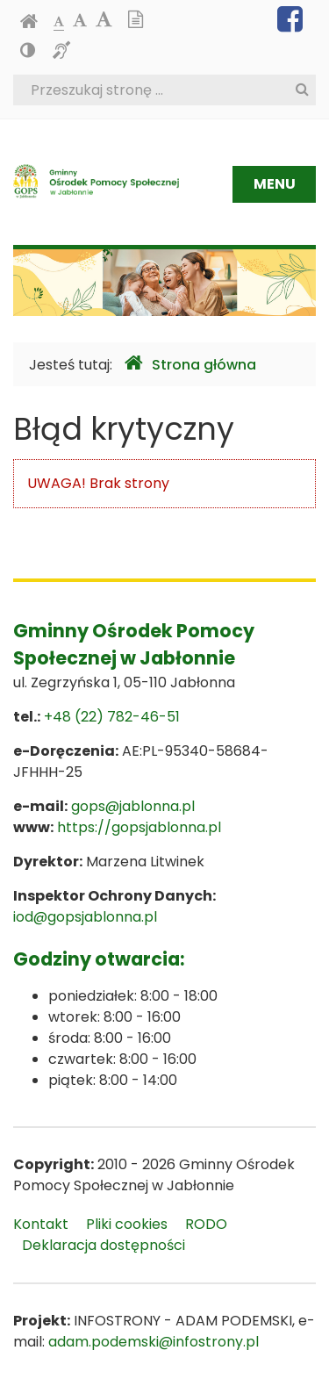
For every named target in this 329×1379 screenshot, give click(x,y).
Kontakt (40, 1224)
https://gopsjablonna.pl (139, 827)
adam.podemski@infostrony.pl (153, 1342)
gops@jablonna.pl (133, 806)
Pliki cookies (127, 1224)
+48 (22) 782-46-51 (112, 717)
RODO (206, 1224)
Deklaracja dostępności (103, 1245)
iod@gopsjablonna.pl (85, 917)
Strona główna (190, 364)
